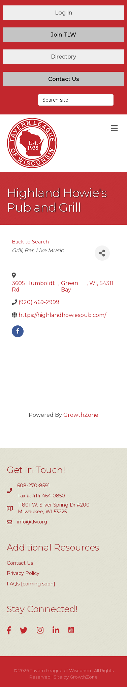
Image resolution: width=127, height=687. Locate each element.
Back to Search (30, 242)
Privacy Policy (23, 573)
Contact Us (20, 563)
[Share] (102, 253)
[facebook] (18, 331)
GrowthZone (80, 415)
